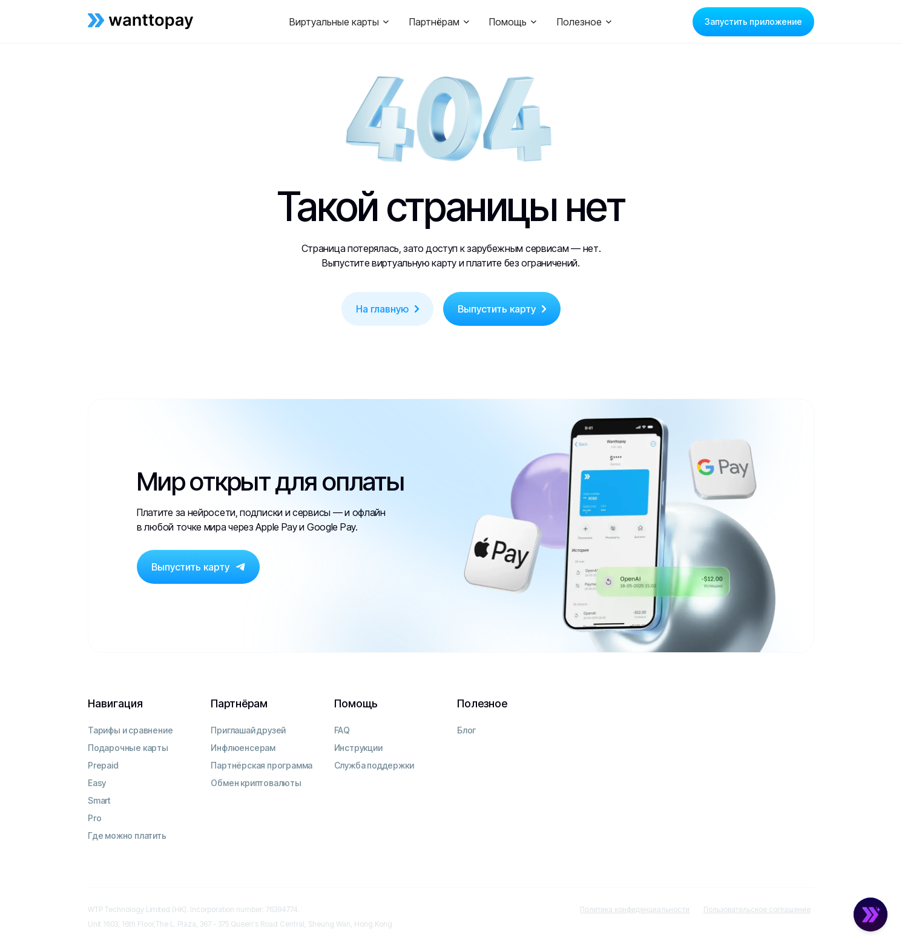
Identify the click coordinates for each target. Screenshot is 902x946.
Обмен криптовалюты (256, 783)
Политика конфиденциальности (635, 909)
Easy (97, 783)
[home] (163, 21)
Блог (466, 730)
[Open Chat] (870, 914)
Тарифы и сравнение (130, 730)
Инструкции (358, 748)
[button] (340, 22)
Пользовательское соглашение (757, 909)
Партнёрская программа (261, 765)
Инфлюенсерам (243, 748)
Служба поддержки (374, 765)
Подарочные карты (128, 748)
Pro (94, 818)
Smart (99, 800)
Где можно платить (127, 835)
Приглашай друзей (248, 730)
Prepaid (103, 765)
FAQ (342, 730)
